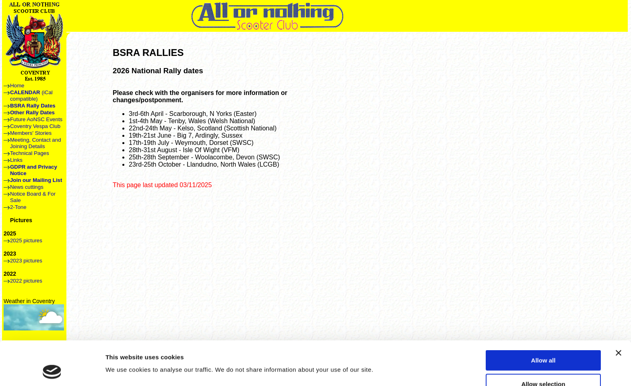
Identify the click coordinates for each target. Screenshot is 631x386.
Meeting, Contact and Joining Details (35, 143)
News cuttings (26, 187)
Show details (422, 354)
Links (16, 160)
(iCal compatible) (31, 95)
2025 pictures (26, 240)
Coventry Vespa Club (35, 126)
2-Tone (18, 207)
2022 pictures (26, 281)
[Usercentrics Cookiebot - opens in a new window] (52, 370)
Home (17, 86)
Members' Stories (31, 133)
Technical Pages (29, 153)
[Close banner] (618, 311)
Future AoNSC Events (36, 119)
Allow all (543, 319)
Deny (543, 366)
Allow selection (543, 342)
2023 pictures (26, 261)
